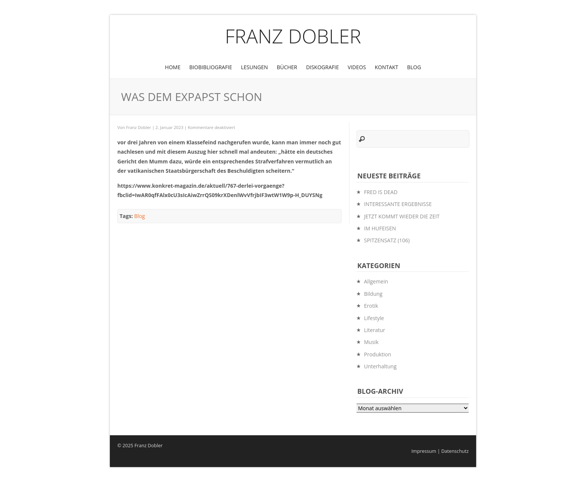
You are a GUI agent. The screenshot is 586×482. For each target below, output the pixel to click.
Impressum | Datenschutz (440, 451)
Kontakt (386, 67)
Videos (357, 67)
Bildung (373, 293)
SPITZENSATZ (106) (387, 240)
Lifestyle (374, 318)
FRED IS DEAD (381, 192)
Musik (371, 342)
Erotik (371, 305)
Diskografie (322, 67)
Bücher (287, 67)
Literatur (374, 330)
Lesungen (254, 67)
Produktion (377, 354)
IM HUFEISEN (380, 228)
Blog (414, 67)
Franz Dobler (293, 35)
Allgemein (376, 281)
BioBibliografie (210, 67)
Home (173, 67)
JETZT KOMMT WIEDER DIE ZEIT (402, 216)
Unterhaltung (380, 366)
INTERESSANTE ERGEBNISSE (398, 204)
